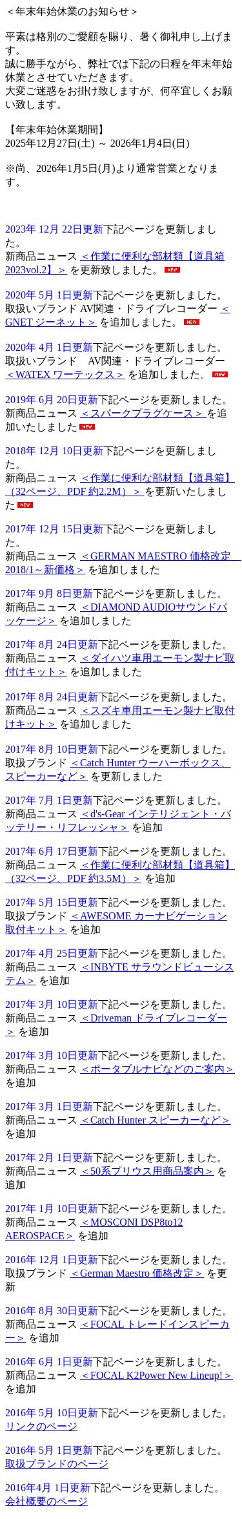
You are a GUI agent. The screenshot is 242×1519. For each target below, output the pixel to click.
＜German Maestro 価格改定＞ (137, 1273)
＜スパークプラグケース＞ (143, 413)
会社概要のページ (46, 1501)
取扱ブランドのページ (56, 1463)
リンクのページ (41, 1426)
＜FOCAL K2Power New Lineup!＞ (156, 1375)
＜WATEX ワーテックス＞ (65, 374)
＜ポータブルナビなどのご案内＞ (157, 1068)
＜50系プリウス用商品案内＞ (147, 1171)
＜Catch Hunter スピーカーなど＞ (155, 1120)
